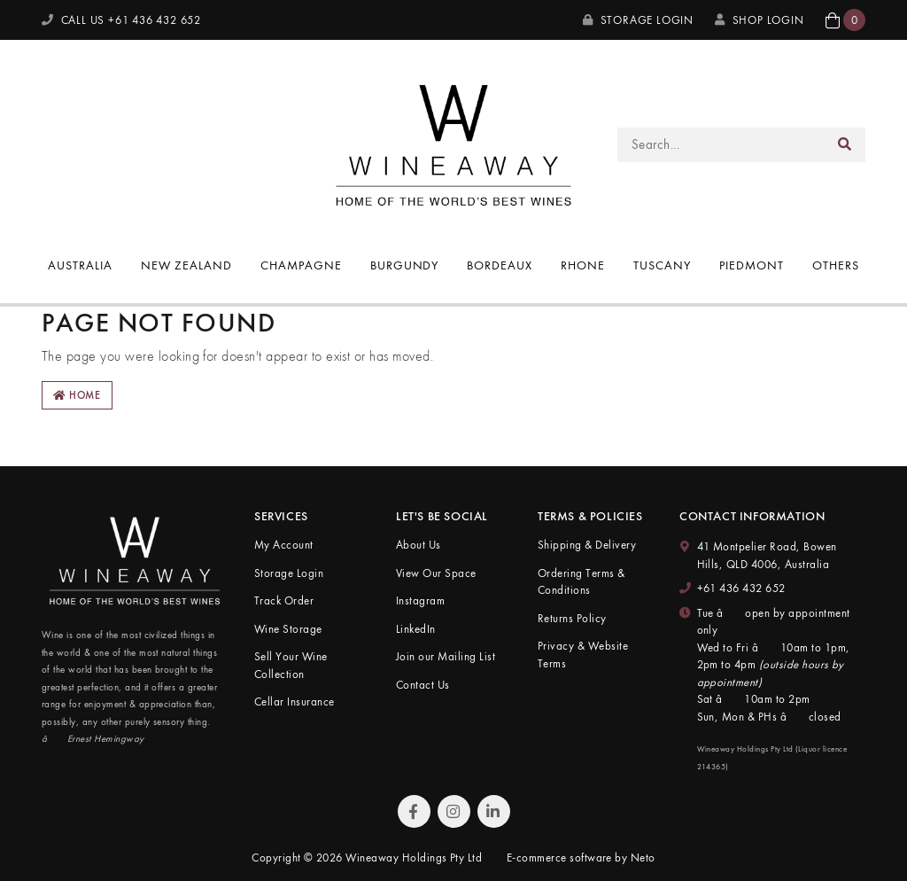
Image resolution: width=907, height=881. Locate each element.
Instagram (420, 600)
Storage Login (638, 19)
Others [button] (835, 265)
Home (77, 395)
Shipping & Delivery (587, 544)
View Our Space (436, 573)
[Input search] (721, 145)
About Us (418, 544)
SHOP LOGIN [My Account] (759, 19)
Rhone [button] (583, 265)
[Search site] (845, 145)
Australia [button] (80, 265)
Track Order (284, 600)
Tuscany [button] (662, 265)
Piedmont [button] (751, 265)
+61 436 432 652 (741, 588)
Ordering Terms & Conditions (581, 581)
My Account (284, 544)
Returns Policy (572, 618)
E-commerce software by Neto (581, 857)
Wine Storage (288, 628)
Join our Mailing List (445, 656)
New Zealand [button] (186, 265)
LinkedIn (416, 628)
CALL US (121, 19)
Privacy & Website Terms (583, 654)
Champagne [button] (301, 265)
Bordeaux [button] (499, 265)
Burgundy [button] (404, 265)
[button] (845, 20)
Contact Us (423, 684)
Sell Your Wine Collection (291, 665)
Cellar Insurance (294, 701)
